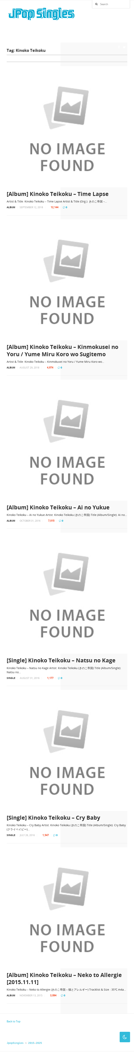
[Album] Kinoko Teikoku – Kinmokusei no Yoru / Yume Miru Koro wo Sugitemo (62, 350)
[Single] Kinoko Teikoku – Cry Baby (53, 817)
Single (11, 678)
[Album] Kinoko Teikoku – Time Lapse (58, 193)
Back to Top (13, 1021)
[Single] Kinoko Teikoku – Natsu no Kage (61, 660)
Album (11, 207)
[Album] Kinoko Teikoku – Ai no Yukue (58, 507)
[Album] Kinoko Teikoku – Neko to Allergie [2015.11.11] (64, 978)
